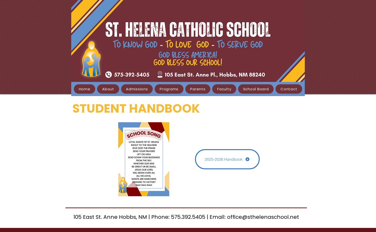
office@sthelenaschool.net (263, 217)
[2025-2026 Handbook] (227, 159)
